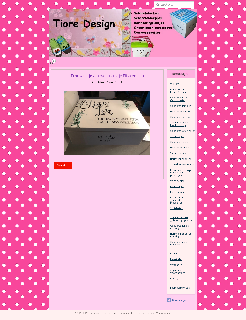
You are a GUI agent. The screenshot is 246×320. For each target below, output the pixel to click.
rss (115, 313)
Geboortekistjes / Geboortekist (179, 99)
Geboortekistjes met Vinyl (179, 243)
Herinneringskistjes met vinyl (181, 235)
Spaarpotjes (177, 136)
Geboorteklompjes (180, 106)
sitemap (107, 313)
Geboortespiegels (180, 111)
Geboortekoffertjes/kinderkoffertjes (182, 130)
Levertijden (176, 259)
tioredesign (176, 300)
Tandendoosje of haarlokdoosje (179, 124)
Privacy (174, 278)
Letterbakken (177, 192)
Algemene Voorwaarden (177, 272)
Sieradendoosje (179, 153)
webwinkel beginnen (130, 313)
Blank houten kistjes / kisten (178, 91)
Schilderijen (176, 208)
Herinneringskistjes (181, 159)
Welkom (174, 84)
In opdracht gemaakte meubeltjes (176, 200)
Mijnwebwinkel (164, 313)
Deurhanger (177, 186)
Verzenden (176, 265)
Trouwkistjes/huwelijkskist (182, 164)
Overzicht (63, 165)
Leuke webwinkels (180, 287)
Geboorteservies (179, 142)
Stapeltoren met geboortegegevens (181, 219)
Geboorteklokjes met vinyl (179, 227)
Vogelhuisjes (177, 180)
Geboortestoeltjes (180, 117)
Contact (174, 253)
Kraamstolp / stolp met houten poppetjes (180, 172)
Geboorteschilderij (180, 147)
